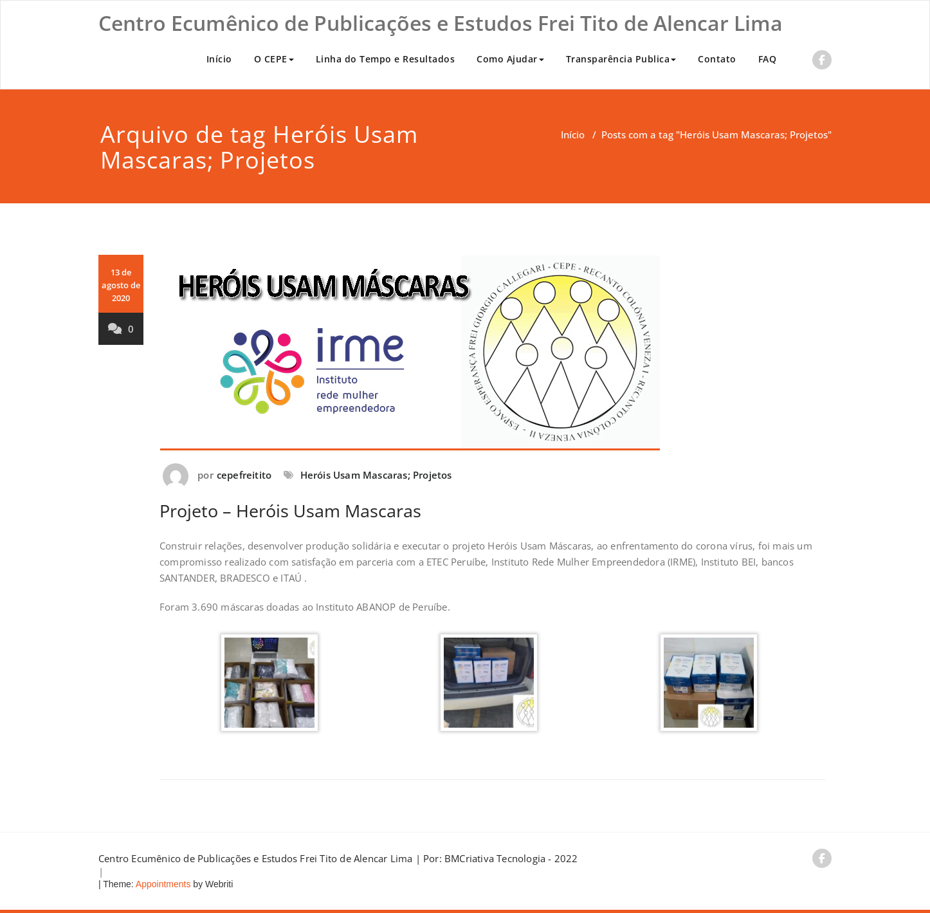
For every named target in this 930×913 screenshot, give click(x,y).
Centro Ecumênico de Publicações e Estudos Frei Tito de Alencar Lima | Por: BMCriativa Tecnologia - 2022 (338, 858)
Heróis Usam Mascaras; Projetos (376, 474)
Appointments (162, 884)
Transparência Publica (621, 59)
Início (219, 59)
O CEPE (274, 59)
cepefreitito (244, 474)
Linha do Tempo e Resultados (385, 59)
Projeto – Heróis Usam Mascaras (290, 510)
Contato (717, 59)
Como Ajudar (510, 59)
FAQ (767, 59)
